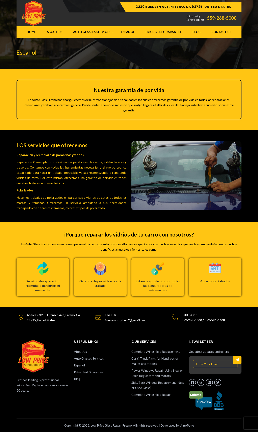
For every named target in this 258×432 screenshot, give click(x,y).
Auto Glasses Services (91, 32)
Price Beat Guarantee (164, 32)
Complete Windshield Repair (151, 394)
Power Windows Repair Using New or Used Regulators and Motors (157, 373)
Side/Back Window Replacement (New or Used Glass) (157, 385)
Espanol (128, 32)
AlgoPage (187, 425)
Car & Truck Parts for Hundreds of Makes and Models (154, 361)
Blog (196, 32)
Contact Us (221, 32)
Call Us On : (189, 315)
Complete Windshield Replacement (155, 351)
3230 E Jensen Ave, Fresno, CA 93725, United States (183, 6)
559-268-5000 (221, 18)
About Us (54, 32)
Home (31, 32)
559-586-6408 (214, 320)
